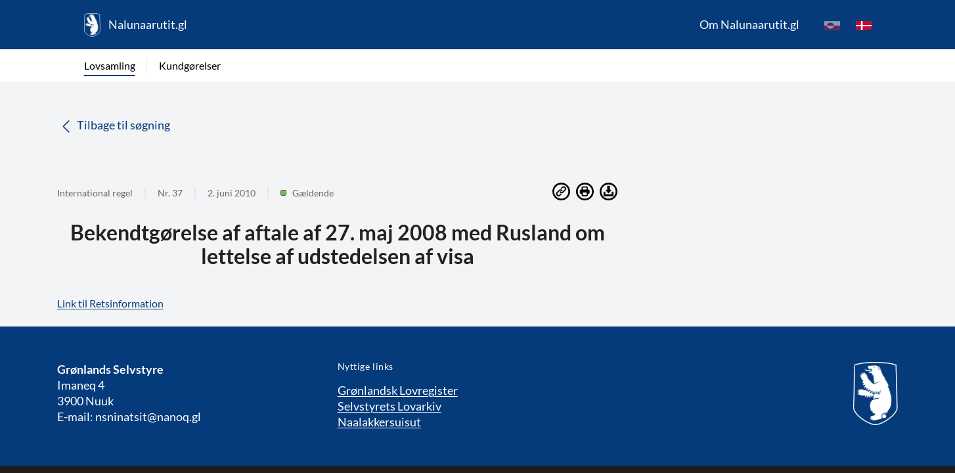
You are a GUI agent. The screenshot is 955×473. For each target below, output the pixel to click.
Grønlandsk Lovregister (398, 390)
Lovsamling (109, 65)
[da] (864, 25)
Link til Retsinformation (110, 303)
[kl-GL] (832, 25)
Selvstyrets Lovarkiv (389, 406)
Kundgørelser (190, 65)
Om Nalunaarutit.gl (749, 24)
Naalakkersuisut (379, 422)
